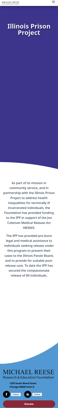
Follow (16, 394)
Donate (29, 404)
